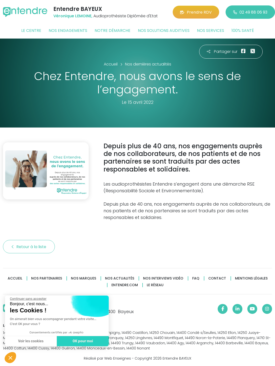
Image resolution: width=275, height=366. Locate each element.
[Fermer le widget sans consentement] (28, 298)
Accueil (15, 278)
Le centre (31, 30)
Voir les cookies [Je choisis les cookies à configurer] (30, 341)
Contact (217, 278)
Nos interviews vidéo (163, 278)
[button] (10, 358)
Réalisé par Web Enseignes (107, 358)
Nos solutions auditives (164, 30)
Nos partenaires (46, 278)
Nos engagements (68, 30)
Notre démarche (112, 30)
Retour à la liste (29, 247)
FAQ (195, 278)
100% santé (243, 30)
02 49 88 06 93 (250, 12)
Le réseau (155, 285)
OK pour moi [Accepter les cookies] (82, 341)
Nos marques (83, 278)
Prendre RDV (196, 12)
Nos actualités (119, 278)
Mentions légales (251, 278)
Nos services (210, 30)
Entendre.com (124, 285)
